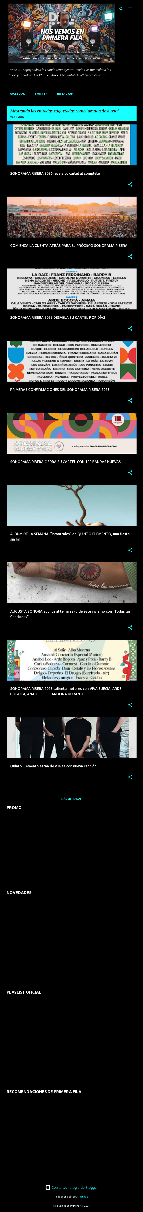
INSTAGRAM (64, 93)
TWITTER (39, 93)
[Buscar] (121, 9)
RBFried (83, 1196)
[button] (130, 185)
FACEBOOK (15, 93)
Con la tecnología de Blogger (71, 1188)
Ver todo (17, 116)
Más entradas (71, 798)
